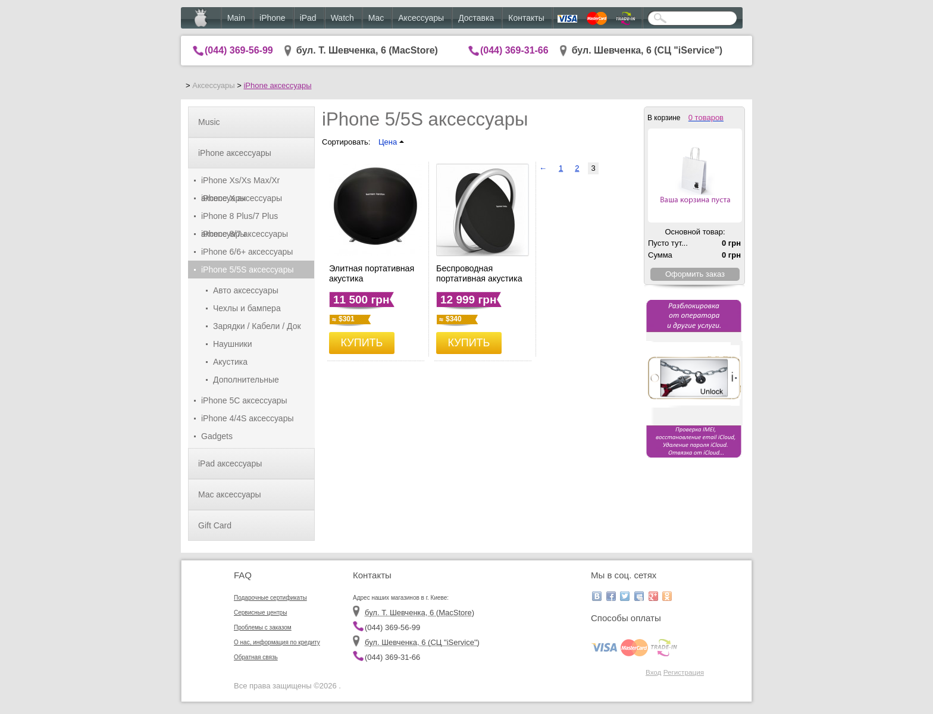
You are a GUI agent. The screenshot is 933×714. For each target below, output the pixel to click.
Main (236, 18)
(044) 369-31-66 (514, 50)
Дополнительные (246, 379)
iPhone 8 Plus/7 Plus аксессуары (239, 218)
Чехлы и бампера (247, 308)
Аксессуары (421, 18)
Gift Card (214, 525)
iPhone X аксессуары (241, 198)
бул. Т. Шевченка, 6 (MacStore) (367, 50)
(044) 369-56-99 (239, 50)
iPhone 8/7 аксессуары (244, 234)
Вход (653, 672)
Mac (376, 18)
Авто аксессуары (245, 290)
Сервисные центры (260, 612)
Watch (342, 18)
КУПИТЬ (362, 343)
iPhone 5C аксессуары (244, 400)
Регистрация (683, 672)
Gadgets (217, 436)
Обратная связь (256, 657)
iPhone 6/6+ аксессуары (247, 251)
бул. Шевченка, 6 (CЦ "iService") (647, 50)
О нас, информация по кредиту (277, 642)
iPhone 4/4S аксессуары (247, 418)
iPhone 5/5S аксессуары (247, 269)
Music (209, 122)
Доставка (476, 18)
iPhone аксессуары (277, 85)
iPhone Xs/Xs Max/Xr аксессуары (240, 182)
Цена (391, 141)
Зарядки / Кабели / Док (257, 326)
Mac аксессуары (229, 494)
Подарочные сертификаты (270, 597)
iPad (308, 18)
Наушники (232, 344)
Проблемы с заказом (263, 627)
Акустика (230, 362)
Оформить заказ (695, 274)
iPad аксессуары (230, 463)
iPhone (272, 18)
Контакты (526, 18)
